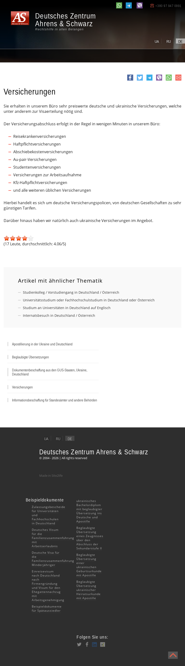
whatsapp (169, 80)
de (180, 41)
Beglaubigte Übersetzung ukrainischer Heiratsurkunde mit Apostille (88, 590)
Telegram (149, 80)
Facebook (130, 80)
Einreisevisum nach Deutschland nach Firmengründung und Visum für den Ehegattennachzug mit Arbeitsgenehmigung (48, 585)
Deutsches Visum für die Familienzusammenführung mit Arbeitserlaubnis (53, 538)
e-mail (178, 80)
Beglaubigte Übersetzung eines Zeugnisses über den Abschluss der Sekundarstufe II (89, 538)
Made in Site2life (51, 475)
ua (157, 41)
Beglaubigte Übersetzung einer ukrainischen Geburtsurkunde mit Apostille (89, 565)
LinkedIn (94, 644)
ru (168, 41)
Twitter (140, 80)
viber (159, 80)
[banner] (53, 21)
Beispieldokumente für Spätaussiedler (47, 608)
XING (102, 644)
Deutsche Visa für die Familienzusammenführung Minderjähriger (53, 559)
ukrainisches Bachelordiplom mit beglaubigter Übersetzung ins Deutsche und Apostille (89, 511)
